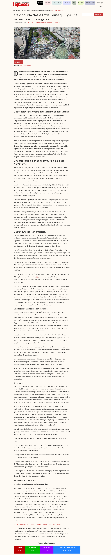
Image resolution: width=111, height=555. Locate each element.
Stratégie (100, 3)
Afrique (47, 3)
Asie (74, 3)
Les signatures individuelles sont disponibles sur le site (37, 524)
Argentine (18, 62)
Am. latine (67, 3)
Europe (80, 3)
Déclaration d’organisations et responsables (43, 23)
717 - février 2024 (25, 65)
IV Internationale (57, 10)
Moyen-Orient (90, 3)
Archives (100, 6)
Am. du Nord (57, 3)
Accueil (40, 3)
